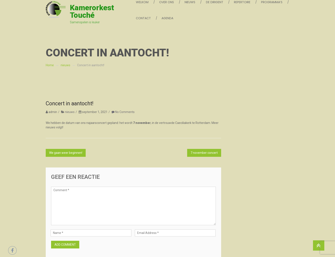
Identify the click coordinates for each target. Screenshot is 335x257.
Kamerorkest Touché (92, 11)
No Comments (125, 112)
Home (50, 65)
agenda (167, 18)
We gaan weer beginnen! (65, 152)
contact (143, 18)
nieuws (65, 65)
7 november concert (204, 152)
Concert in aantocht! (69, 103)
